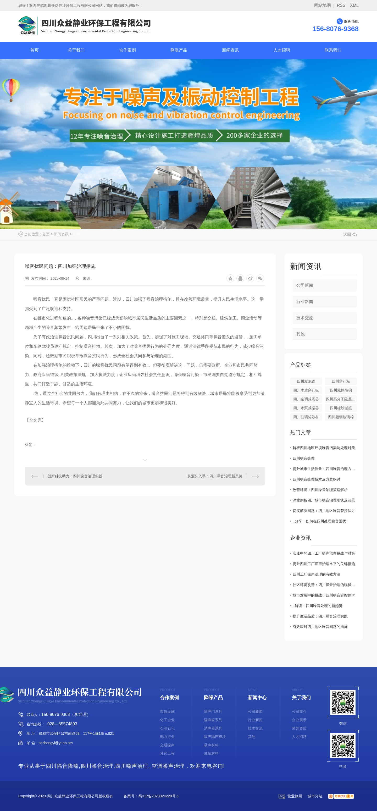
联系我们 (333, 50)
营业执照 (290, 796)
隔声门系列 (213, 711)
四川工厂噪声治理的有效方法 (316, 574)
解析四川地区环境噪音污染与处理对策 (324, 448)
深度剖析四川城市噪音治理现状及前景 (324, 500)
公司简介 (299, 711)
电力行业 (167, 737)
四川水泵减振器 (306, 408)
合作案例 (127, 50)
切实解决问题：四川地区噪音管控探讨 (324, 511)
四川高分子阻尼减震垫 (341, 399)
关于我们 (76, 50)
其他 (76, 234)
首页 (34, 50)
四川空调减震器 (306, 399)
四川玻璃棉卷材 (306, 417)
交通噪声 (167, 745)
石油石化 (167, 728)
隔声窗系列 (213, 720)
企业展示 (299, 720)
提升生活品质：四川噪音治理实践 (320, 616)
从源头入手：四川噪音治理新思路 (214, 476)
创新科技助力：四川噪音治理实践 (74, 476)
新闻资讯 (230, 50)
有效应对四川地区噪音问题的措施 (320, 627)
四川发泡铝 (306, 381)
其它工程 (167, 753)
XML (354, 5)
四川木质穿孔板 (306, 390)
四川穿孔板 (341, 381)
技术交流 (304, 318)
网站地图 (322, 5)
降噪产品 (178, 50)
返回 (350, 234)
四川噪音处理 (304, 458)
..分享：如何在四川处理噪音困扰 (319, 521)
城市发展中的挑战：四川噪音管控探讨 (324, 595)
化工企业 (167, 720)
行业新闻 (304, 301)
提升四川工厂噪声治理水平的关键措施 (324, 564)
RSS (341, 5)
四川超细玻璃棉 (341, 417)
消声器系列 (213, 728)
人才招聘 (281, 50)
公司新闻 (304, 285)
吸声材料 (211, 745)
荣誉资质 (299, 728)
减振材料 (211, 753)
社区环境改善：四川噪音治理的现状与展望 (325, 585)
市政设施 (167, 711)
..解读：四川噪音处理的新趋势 (317, 606)
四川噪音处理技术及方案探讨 (316, 479)
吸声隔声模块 (215, 737)
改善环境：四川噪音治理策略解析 (320, 490)
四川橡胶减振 (341, 408)
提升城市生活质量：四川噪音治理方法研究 (325, 469)
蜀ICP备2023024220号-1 (158, 796)
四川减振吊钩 (341, 390)
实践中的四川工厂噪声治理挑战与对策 (324, 553)
